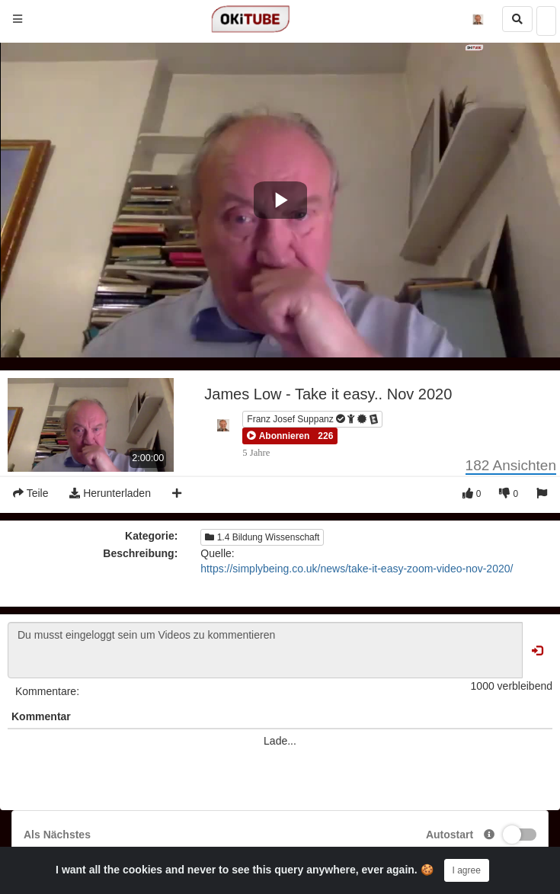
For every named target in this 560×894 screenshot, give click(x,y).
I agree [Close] (467, 870)
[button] (278, 436)
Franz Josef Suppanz (313, 418)
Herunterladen (110, 493)
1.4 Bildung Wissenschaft (262, 537)
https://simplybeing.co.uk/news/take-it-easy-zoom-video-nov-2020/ (356, 568)
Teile (30, 493)
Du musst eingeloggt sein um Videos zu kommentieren (265, 650)
